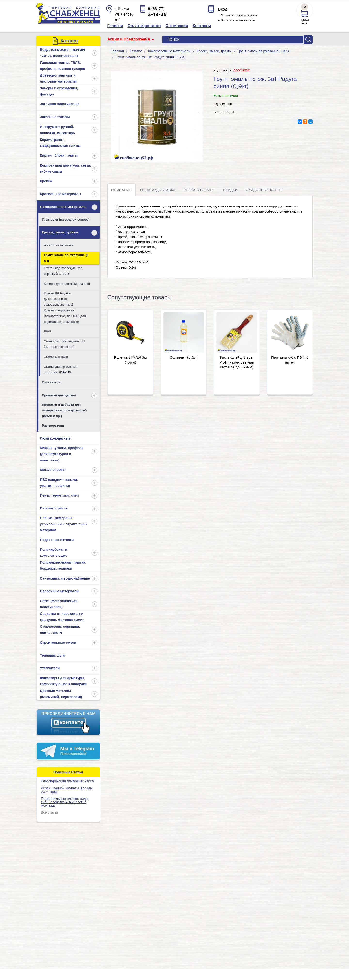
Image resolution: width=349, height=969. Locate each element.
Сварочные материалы (59, 590)
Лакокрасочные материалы (63, 206)
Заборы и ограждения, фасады (59, 90)
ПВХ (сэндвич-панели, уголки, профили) (59, 482)
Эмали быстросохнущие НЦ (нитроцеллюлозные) (64, 343)
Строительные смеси (58, 641)
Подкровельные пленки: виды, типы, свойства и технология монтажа (65, 800)
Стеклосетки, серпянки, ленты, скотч (60, 628)
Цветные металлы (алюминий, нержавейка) (61, 693)
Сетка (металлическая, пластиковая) (59, 603)
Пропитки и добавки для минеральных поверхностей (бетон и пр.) (64, 409)
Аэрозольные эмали (58, 244)
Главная (117, 50)
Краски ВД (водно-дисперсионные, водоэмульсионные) (58, 297)
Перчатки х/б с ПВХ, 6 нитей (290, 359)
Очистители (51, 381)
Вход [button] (223, 9)
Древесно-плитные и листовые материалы (58, 77)
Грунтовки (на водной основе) (66, 218)
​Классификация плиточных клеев (67, 780)
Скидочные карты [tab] (264, 189)
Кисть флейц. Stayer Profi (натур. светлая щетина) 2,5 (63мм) (237, 361)
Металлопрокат (53, 469)
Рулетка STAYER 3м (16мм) (130, 359)
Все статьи (49, 811)
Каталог (136, 50)
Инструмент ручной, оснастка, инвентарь (57, 129)
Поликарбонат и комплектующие (53, 551)
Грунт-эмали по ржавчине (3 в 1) (66, 257)
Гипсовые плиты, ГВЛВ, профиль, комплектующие (62, 64)
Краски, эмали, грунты (60, 231)
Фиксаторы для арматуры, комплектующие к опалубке (63, 680)
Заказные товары (55, 116)
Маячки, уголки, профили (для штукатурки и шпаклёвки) (62, 453)
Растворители (53, 424)
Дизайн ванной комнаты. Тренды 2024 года (67, 789)
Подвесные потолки (57, 539)
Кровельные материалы (60, 193)
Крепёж (46, 180)
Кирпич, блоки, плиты (59, 154)
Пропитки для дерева (59, 394)
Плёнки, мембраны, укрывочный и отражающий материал (63, 523)
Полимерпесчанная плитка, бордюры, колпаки (63, 564)
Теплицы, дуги (52, 654)
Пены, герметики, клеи (59, 494)
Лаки (47, 330)
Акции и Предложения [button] (129, 39)
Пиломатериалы (54, 507)
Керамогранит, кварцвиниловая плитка (60, 141)
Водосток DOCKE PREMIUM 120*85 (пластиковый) (62, 52)
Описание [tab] (121, 189)
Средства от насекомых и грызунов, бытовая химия (62, 616)
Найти (308, 39)
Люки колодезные (55, 437)
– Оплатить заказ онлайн (236, 20)
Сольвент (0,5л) (183, 357)
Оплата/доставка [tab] (158, 189)
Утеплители (50, 667)
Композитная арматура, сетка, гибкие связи (65, 167)
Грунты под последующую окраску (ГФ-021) (63, 269)
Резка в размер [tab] (199, 189)
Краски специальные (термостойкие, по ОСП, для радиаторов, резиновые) (65, 315)
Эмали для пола (56, 355)
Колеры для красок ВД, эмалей (67, 283)
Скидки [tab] (230, 189)
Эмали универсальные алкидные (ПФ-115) (60, 368)
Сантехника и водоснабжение (65, 577)
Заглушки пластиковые (59, 103)
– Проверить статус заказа (237, 15)
